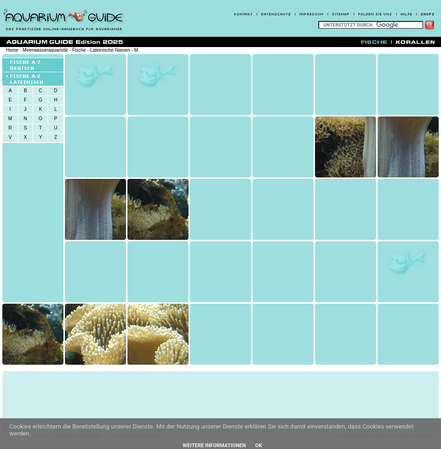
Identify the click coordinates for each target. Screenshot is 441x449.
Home (12, 50)
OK (258, 445)
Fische (79, 50)
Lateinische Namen (110, 50)
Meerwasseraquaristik (45, 50)
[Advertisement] (181, 402)
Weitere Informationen (214, 445)
